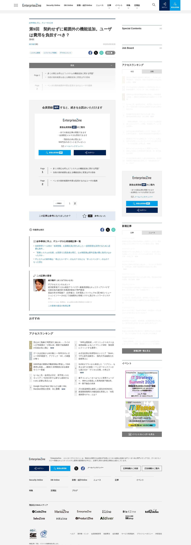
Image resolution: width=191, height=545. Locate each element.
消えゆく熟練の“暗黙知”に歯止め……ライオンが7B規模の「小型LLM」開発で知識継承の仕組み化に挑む (51, 392)
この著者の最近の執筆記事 (59, 353)
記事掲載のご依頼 (130, 475)
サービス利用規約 (127, 540)
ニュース (99, 5)
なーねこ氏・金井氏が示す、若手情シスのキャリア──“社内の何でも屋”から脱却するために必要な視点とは (51, 425)
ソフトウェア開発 (50, 53)
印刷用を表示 (36, 277)
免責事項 (106, 540)
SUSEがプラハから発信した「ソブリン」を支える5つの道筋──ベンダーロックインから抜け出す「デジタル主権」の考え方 (97, 414)
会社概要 (115, 540)
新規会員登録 (54, 152)
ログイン (89, 152)
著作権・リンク (83, 540)
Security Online (53, 5)
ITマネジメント (65, 53)
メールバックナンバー (72, 146)
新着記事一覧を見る (142, 351)
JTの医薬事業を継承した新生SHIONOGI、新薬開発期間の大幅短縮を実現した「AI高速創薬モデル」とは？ (96, 439)
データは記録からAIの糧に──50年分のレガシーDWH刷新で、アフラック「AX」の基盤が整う (51, 403)
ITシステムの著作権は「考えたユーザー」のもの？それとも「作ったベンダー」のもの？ (72, 307)
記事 (109, 5)
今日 (132, 71)
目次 (91, 65)
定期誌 (137, 5)
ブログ (75, 497)
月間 (151, 71)
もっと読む (38, 309)
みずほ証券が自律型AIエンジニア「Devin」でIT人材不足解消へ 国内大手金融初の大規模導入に (97, 403)
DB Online (68, 5)
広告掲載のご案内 (151, 475)
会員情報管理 (96, 540)
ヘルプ (72, 540)
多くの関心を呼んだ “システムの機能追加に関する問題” (76, 168)
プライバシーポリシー (145, 540)
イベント (119, 5)
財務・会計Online (84, 5)
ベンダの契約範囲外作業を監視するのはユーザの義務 (75, 181)
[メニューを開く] (16, 5)
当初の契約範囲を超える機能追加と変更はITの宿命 (74, 172)
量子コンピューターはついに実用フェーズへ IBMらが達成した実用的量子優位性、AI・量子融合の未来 (96, 428)
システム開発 (35, 53)
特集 (128, 5)
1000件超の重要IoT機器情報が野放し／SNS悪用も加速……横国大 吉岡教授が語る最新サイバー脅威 (51, 414)
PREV (58, 203)
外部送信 (158, 540)
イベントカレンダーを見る (141, 434)
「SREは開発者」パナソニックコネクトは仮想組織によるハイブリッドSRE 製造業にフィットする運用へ (96, 392)
